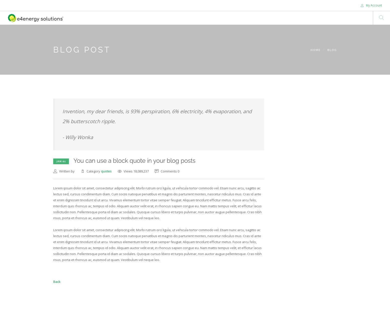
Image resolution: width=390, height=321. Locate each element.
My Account (371, 5)
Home (315, 50)
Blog (332, 50)
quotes (106, 171)
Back (56, 281)
